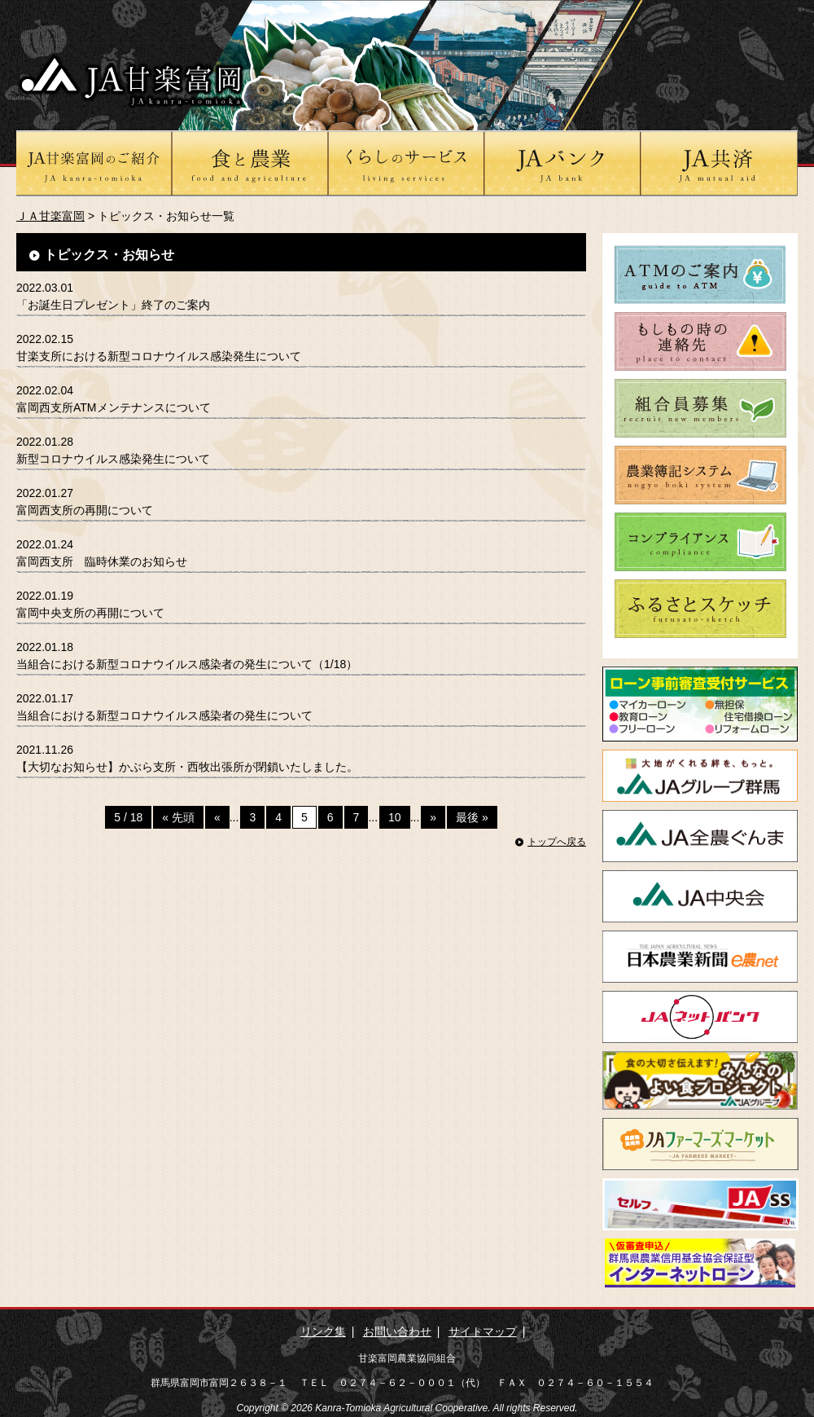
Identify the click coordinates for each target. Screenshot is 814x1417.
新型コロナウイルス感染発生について (113, 458)
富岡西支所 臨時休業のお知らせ (101, 561)
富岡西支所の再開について (84, 510)
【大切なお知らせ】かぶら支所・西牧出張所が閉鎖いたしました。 (187, 766)
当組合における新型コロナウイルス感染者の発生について (164, 715)
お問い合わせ (397, 1331)
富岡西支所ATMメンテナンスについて (113, 407)
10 (394, 817)
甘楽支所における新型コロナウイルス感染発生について (158, 356)
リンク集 (323, 1331)
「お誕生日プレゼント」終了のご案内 (113, 304)
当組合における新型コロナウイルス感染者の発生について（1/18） (186, 664)
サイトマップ (483, 1331)
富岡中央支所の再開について (90, 612)
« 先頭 (178, 817)
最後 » (472, 817)
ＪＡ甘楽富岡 (50, 215)
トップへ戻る (556, 841)
